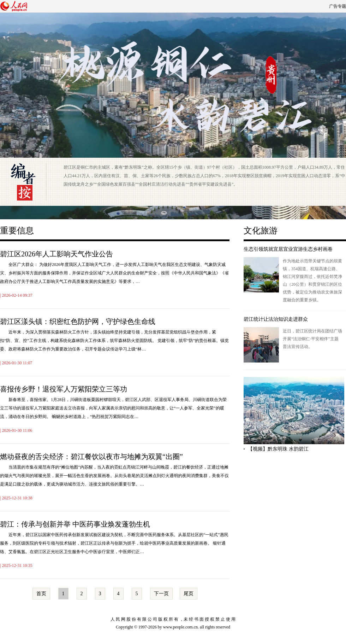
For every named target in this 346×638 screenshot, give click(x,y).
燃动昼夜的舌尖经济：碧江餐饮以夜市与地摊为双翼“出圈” (91, 456)
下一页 (161, 593)
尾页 (188, 593)
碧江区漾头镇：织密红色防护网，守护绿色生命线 (77, 321)
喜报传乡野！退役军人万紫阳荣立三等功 (63, 389)
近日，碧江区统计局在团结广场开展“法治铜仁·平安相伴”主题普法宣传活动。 (312, 339)
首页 (41, 593)
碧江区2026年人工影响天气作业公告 (56, 254)
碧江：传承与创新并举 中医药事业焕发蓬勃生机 (75, 524)
